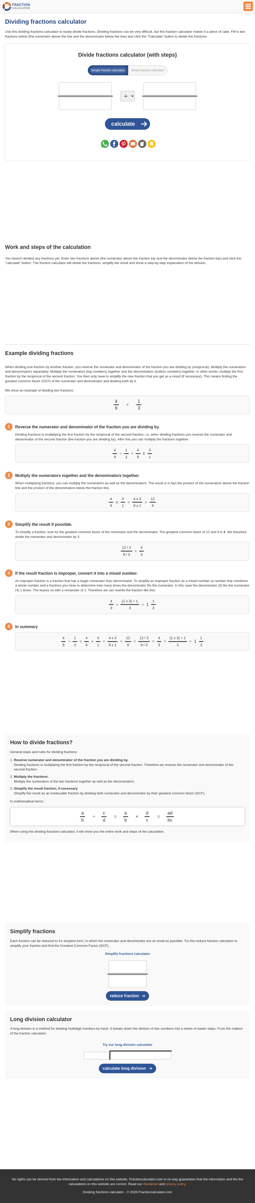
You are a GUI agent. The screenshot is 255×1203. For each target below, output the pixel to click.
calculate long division (124, 1068)
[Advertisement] (127, 203)
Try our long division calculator (128, 1045)
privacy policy (175, 1184)
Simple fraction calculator (108, 70)
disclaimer (150, 1184)
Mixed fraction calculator (147, 70)
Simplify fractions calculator (127, 954)
